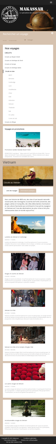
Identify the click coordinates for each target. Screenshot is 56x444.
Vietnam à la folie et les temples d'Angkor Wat (19, 347)
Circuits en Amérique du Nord (14, 60)
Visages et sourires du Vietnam (14, 274)
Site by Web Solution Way (14, 442)
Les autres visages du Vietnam (14, 384)
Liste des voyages (11, 191)
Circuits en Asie (9, 71)
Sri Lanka (11, 115)
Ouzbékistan (12, 89)
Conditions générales (29, 438)
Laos (10, 86)
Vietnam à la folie (10, 310)
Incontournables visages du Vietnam (16, 420)
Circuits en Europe (10, 64)
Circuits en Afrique (10, 122)
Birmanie (11, 78)
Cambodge (12, 82)
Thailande (12, 107)
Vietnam (11, 104)
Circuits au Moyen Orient (12, 57)
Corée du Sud (13, 118)
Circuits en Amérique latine (13, 68)
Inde (10, 97)
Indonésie (12, 100)
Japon (10, 75)
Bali (10, 111)
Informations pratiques (28, 191)
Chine (10, 93)
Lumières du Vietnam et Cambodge (16, 237)
